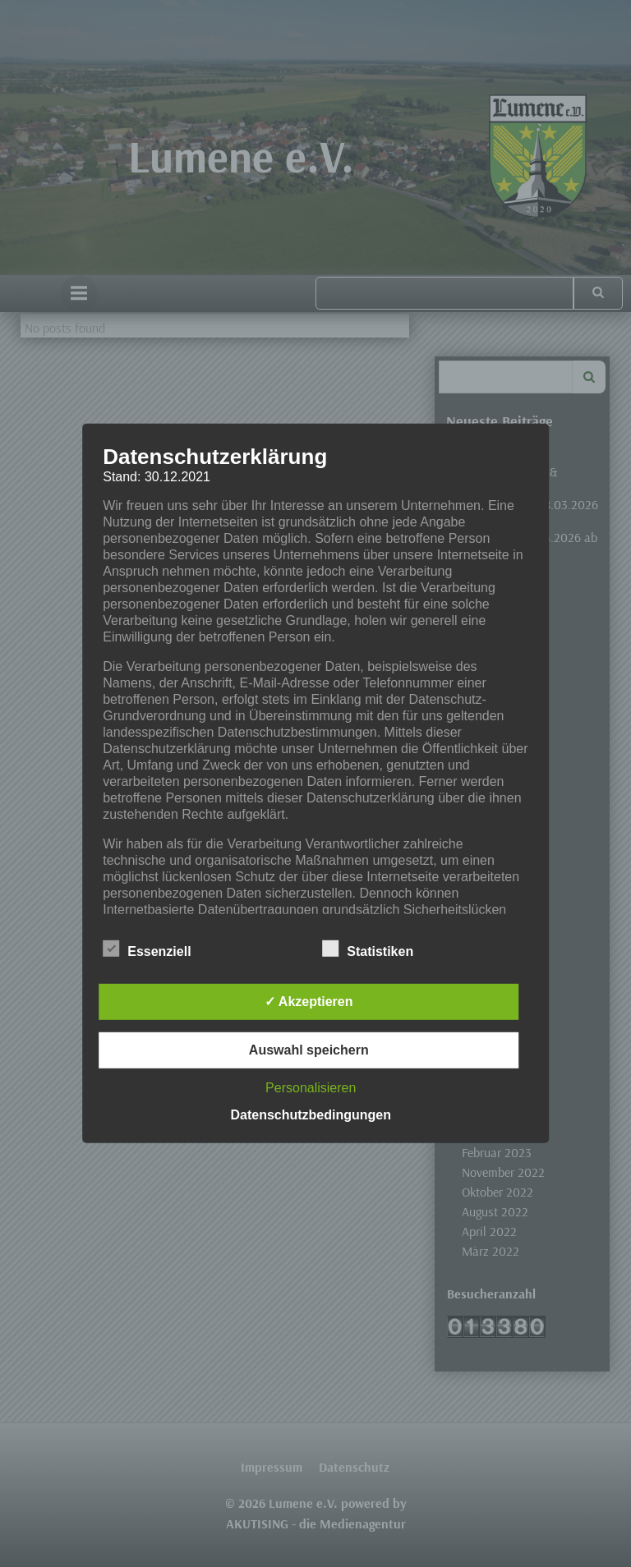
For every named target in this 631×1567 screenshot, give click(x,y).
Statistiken (367, 948)
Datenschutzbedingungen (310, 1115)
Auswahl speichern (309, 1050)
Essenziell (147, 948)
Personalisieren (310, 1088)
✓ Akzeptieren (309, 1002)
